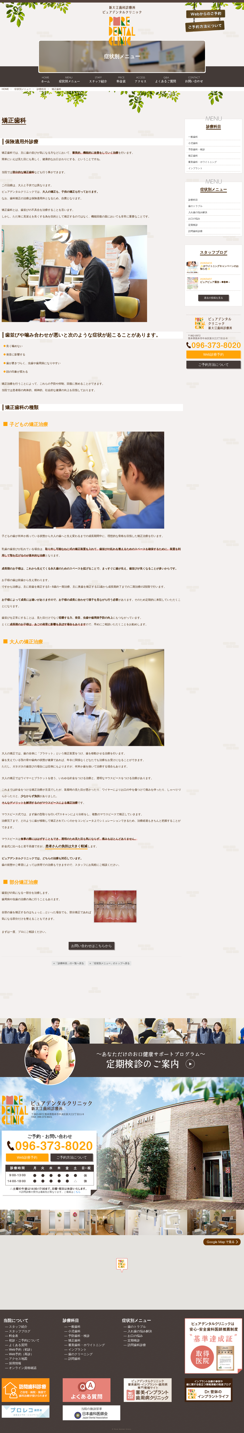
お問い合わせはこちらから (91, 946)
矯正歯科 (193, 155)
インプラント (195, 168)
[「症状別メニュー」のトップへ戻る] (109, 963)
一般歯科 (193, 136)
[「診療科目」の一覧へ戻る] (69, 963)
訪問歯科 (74, 1358)
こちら (76, 1191)
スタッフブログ (19, 1331)
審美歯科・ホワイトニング (202, 162)
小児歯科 (193, 143)
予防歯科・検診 (196, 149)
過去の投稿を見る (213, 297)
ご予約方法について (213, 364)
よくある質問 (18, 1345)
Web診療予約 (213, 354)
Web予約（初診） (21, 1349)
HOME (5, 89)
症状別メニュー (22, 89)
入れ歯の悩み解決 (197, 212)
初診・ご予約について (24, 1340)
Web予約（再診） (21, 1354)
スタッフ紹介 (18, 1326)
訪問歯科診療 (195, 231)
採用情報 (15, 1363)
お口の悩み (194, 218)
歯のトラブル (195, 206)
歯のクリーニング (80, 1354)
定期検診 (193, 225)
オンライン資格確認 (22, 1368)
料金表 (13, 1336)
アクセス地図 (18, 1358)
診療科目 (41, 89)
